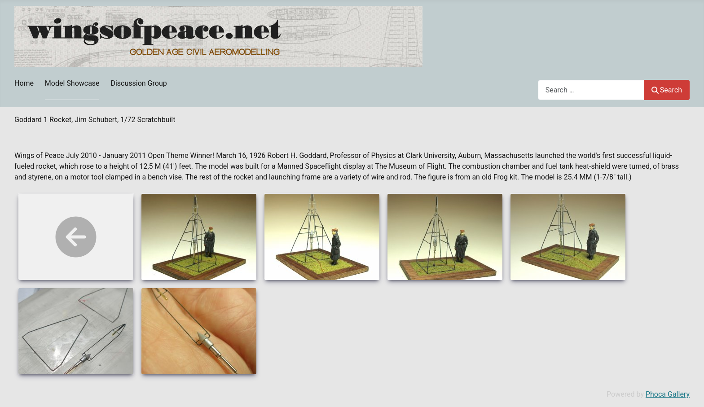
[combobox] (591, 90)
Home (24, 83)
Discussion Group (138, 83)
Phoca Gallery (668, 394)
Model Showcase (72, 83)
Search (666, 90)
